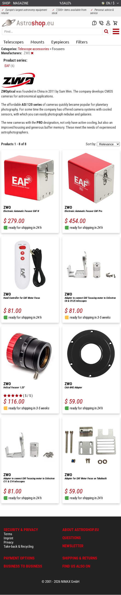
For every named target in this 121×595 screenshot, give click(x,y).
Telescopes (13, 41)
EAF (9, 66)
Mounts (37, 41)
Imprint (8, 538)
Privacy (8, 542)
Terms (8, 534)
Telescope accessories (34, 49)
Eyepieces (60, 41)
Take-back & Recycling (18, 546)
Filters (82, 41)
